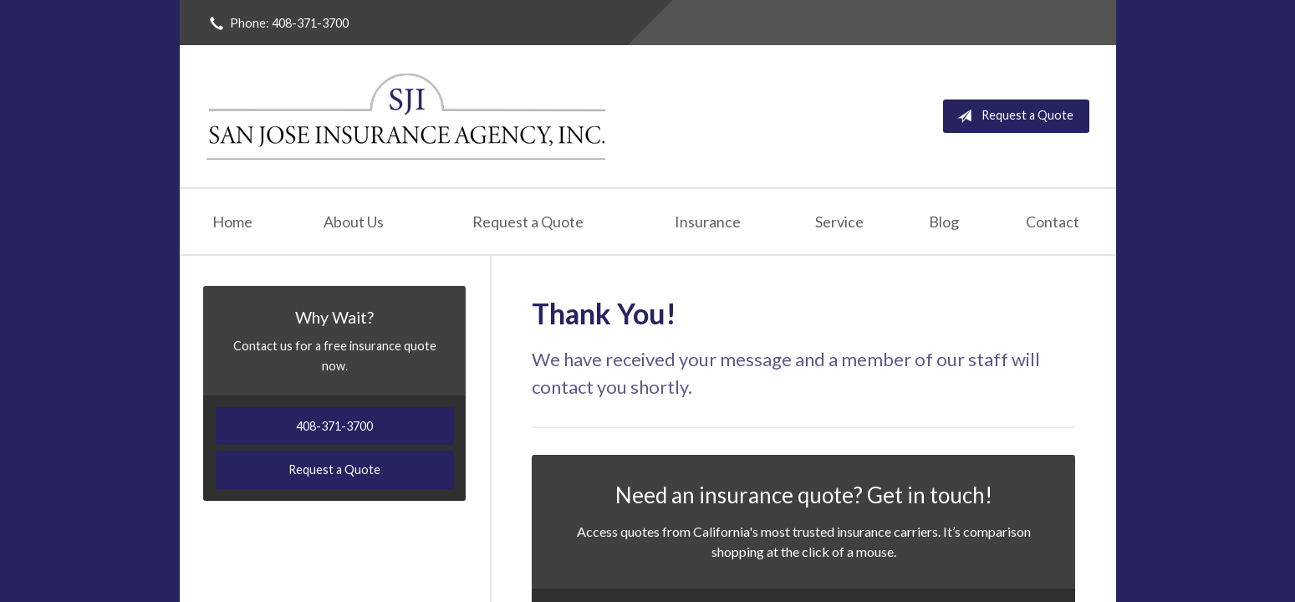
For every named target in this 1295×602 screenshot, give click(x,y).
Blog (944, 221)
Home (232, 221)
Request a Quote (1012, 116)
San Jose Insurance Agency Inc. (407, 116)
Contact (1052, 221)
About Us (354, 221)
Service (839, 221)
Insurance (708, 221)
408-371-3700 (334, 426)
